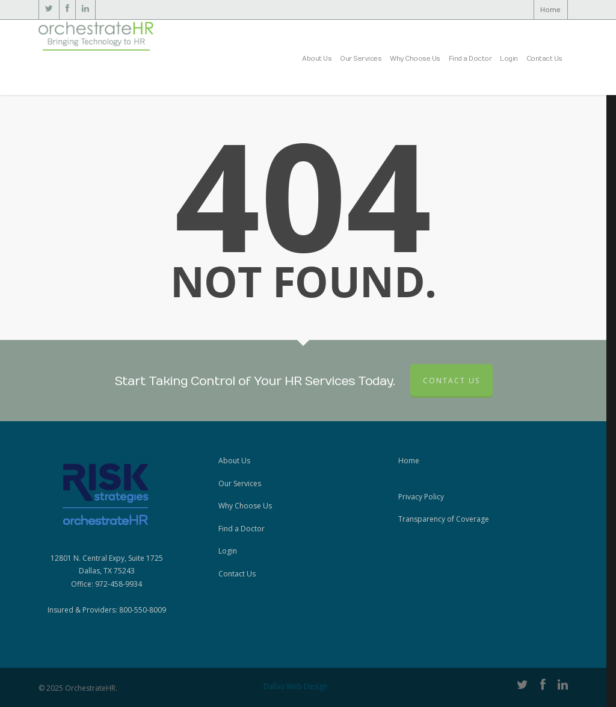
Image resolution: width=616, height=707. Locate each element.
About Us (316, 59)
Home (550, 10)
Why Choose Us (415, 59)
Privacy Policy (421, 497)
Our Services (360, 59)
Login (509, 59)
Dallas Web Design (295, 686)
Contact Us (544, 59)
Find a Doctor (470, 59)
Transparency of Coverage (443, 519)
